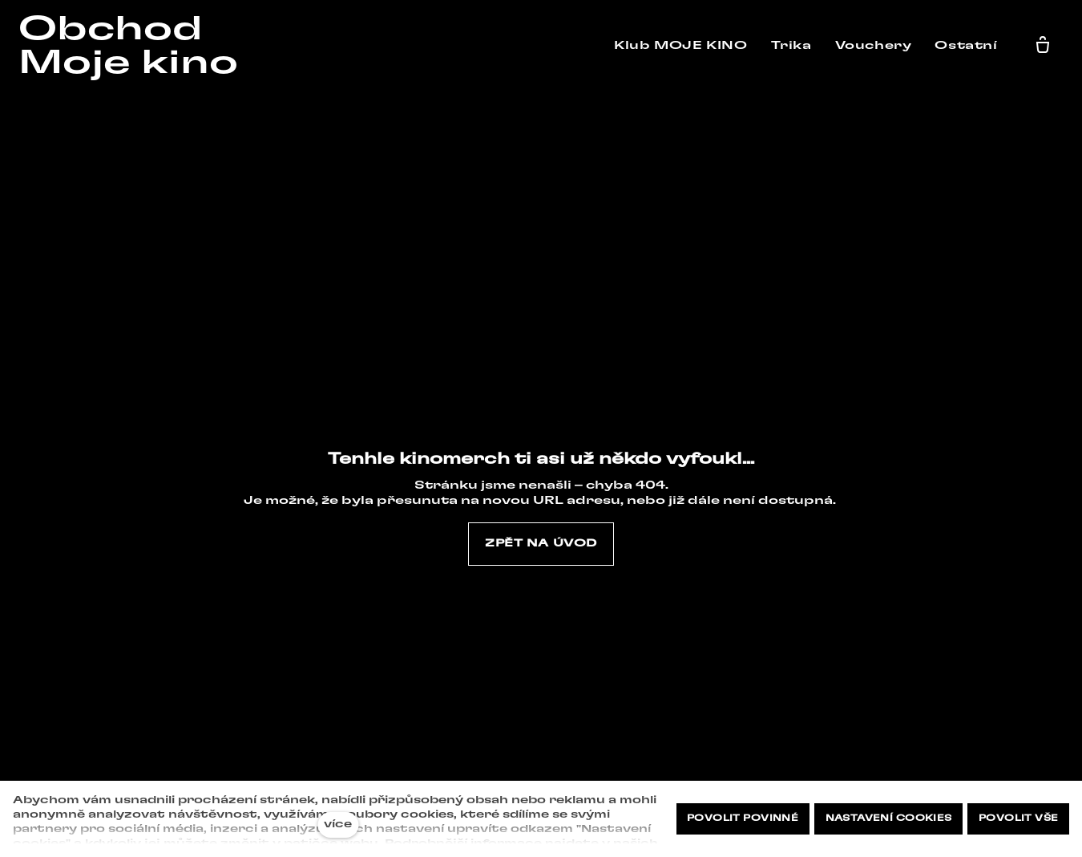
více (338, 824)
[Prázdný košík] (1046, 45)
